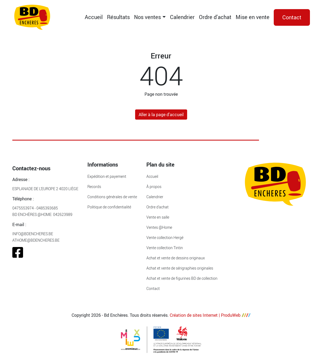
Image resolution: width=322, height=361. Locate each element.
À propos (153, 186)
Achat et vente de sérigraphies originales (179, 268)
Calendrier (182, 17)
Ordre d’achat (215, 17)
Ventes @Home (159, 227)
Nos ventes (147, 17)
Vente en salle (157, 217)
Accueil (94, 17)
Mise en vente (252, 17)
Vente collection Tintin (164, 247)
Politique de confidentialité (109, 206)
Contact (291, 17)
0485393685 (47, 208)
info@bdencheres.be (32, 233)
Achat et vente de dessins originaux (175, 257)
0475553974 (23, 208)
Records (94, 186)
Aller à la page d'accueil (161, 114)
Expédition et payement (106, 176)
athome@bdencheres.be (36, 240)
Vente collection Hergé (164, 237)
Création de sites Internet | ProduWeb (210, 315)
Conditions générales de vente (112, 196)
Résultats (118, 17)
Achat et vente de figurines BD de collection (181, 278)
